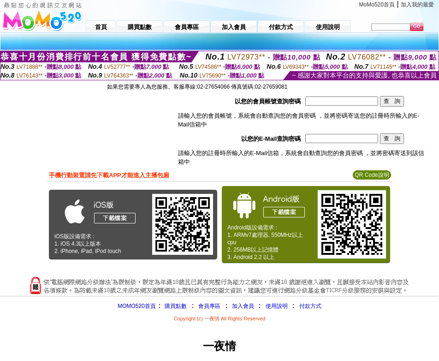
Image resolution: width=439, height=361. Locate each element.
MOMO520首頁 (137, 306)
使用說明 (277, 306)
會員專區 (209, 306)
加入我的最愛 (417, 4)
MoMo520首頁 (377, 4)
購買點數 (175, 306)
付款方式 (310, 306)
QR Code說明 (372, 175)
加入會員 (243, 306)
